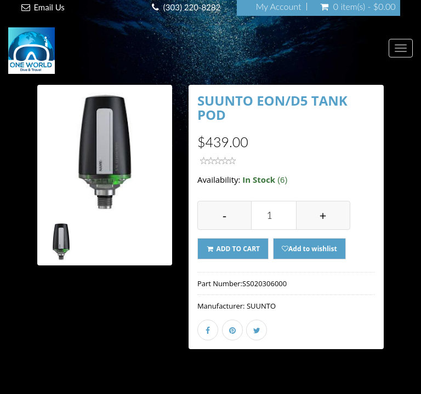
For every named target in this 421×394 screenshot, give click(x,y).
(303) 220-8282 (191, 7)
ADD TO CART (233, 248)
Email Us (48, 7)
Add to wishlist (309, 248)
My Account (278, 6)
